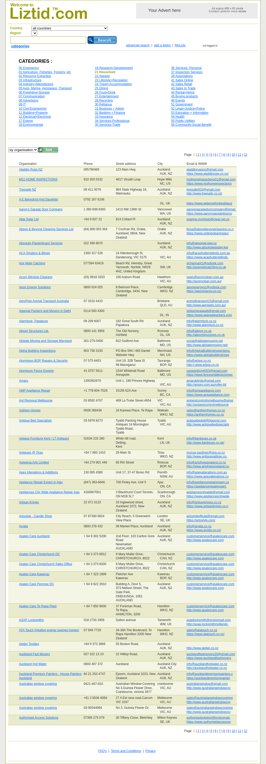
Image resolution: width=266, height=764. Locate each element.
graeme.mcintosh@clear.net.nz (208, 219)
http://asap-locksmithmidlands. (207, 624)
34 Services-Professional (112, 121)
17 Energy (26, 121)
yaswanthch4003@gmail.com (207, 371)
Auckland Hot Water (32, 664)
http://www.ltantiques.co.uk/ (205, 442)
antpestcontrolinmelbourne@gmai (210, 400)
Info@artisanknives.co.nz (204, 502)
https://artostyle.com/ (201, 520)
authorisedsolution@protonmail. (208, 717)
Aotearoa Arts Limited (34, 462)
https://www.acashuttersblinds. (207, 257)
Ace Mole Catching (32, 263)
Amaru (23, 381)
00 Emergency (29, 68)
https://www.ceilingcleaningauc (208, 233)
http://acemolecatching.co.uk (206, 267)
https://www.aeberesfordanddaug (209, 203)
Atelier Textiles (29, 644)
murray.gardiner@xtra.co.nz (206, 452)
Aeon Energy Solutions (35, 287)
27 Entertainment (106, 96)
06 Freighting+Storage (34, 92)
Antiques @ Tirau (31, 452)
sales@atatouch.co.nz (202, 630)
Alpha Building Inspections (37, 351)
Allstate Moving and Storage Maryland (45, 341)
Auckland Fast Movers (34, 654)
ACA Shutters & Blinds (34, 253)
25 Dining (101, 88)
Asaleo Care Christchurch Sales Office (45, 564)
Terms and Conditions (126, 751)
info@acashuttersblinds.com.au (208, 253)
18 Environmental (31, 125)
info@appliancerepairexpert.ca (208, 482)
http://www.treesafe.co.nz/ (204, 193)
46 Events (178, 100)
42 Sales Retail (181, 84)
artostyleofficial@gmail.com (205, 516)
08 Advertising (28, 100)
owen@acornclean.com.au (205, 277)
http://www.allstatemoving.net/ (207, 345)
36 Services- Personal (186, 68)
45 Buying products (184, 96)
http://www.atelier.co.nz (202, 648)
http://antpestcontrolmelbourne (208, 404)
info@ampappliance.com (204, 390)
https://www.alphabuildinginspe (208, 355)
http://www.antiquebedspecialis (208, 424)
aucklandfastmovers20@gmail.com (211, 654)
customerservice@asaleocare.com (210, 536)
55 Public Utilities (183, 121)
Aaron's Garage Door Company (41, 209)
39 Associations (182, 76)
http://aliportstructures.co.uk (206, 335)
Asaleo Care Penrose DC (36, 584)
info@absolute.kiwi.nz (202, 243)
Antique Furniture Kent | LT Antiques (44, 438)
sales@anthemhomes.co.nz (206, 410)
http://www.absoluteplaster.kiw (207, 247)
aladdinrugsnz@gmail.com (205, 169)
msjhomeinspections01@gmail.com (211, 179)
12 (245, 154)
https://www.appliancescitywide (208, 496)
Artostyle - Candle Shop (35, 516)
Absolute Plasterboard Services (40, 243)
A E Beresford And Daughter (38, 199)
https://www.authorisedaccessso (209, 722)
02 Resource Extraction (35, 76)
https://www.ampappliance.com (208, 395)
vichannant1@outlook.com (205, 263)
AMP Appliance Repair (34, 390)
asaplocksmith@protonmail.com (209, 620)
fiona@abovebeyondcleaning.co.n (210, 229)
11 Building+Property (33, 113)
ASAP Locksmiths (31, 620)
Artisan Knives (29, 502)
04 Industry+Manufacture (36, 84)
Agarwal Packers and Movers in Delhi (45, 311)
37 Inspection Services (187, 72)
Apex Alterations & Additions (38, 472)
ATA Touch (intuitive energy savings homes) (49, 630)
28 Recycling (104, 100)
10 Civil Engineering (32, 108)
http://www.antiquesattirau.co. (207, 456)
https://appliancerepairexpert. (207, 486)
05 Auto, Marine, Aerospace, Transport (45, 88)
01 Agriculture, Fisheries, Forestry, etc (45, 72)
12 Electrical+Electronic (35, 116)
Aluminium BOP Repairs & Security (43, 360)
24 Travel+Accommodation (113, 84)
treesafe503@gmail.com (203, 189)
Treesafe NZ (27, 189)
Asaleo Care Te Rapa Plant (38, 606)
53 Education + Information (190, 113)
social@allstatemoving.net (205, 341)
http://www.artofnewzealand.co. (208, 466)
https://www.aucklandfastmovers (209, 658)
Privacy (150, 751)
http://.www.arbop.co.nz (203, 365)
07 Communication (32, 96)
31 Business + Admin (109, 108)
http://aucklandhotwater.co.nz (207, 668)
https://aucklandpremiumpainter (208, 678)
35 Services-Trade (107, 125)
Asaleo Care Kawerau (34, 574)
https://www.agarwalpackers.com (209, 315)
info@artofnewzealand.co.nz (206, 462)
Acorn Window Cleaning (35, 277)
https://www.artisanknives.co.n (207, 506)
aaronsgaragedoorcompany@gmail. (211, 209)
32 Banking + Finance (110, 113)
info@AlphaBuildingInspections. (208, 351)
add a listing (162, 45)
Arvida (23, 526)
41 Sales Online (182, 80)
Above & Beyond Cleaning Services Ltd (46, 229)
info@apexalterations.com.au (207, 472)
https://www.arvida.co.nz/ (204, 530)
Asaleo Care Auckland (34, 536)
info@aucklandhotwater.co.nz (207, 664)
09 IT (22, 104)
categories (20, 46)
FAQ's (102, 751)
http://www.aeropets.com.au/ (206, 305)
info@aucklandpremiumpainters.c (210, 674)
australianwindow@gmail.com (207, 684)
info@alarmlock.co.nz (201, 321)
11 (239, 154)
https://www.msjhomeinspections (209, 183)
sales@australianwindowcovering (210, 698)
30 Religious (103, 104)
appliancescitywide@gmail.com (208, 492)
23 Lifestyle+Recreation (111, 80)
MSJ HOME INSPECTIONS (38, 179)
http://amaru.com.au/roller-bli (206, 384)
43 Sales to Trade (183, 88)
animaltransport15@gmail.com (208, 301)
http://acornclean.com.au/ (204, 281)
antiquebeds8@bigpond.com (206, 420)
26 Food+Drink (105, 92)
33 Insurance (104, 116)
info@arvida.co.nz (199, 526)
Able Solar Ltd (28, 219)
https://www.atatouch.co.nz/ (205, 634)
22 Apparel (102, 76)
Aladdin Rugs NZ (31, 169)
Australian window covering (38, 684)
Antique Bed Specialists (35, 420)
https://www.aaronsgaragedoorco (209, 213)
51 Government (182, 104)
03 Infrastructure (30, 80)
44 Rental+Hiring (183, 92)
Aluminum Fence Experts (36, 371)
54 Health (177, 116)
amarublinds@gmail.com (204, 381)
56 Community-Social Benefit (191, 125)
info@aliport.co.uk (199, 331)
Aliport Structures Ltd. (34, 331)
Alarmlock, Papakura (33, 321)
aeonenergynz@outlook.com (206, 287)
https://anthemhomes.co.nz (205, 414)
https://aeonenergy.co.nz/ (204, 291)
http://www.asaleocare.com (205, 540)
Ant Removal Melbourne (35, 400)
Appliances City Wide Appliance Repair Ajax (49, 492)
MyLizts (180, 45)
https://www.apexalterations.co (208, 476)
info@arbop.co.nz (199, 360)
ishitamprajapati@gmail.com (206, 311)
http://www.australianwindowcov (208, 688)
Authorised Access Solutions (38, 717)
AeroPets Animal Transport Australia (44, 301)
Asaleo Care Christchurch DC (39, 554)
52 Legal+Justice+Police (188, 108)
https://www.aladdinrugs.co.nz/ (208, 174)
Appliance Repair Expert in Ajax (41, 482)
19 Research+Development (114, 68)
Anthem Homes (30, 410)
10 (233, 154)
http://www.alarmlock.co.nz (205, 325)
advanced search (138, 45)
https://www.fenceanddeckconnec (210, 375)
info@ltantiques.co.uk (201, 438)
